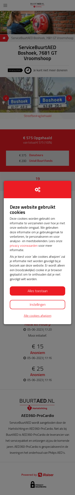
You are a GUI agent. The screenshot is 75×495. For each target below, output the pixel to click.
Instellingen (38, 304)
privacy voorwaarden (24, 245)
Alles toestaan (38, 291)
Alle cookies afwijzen (37, 315)
